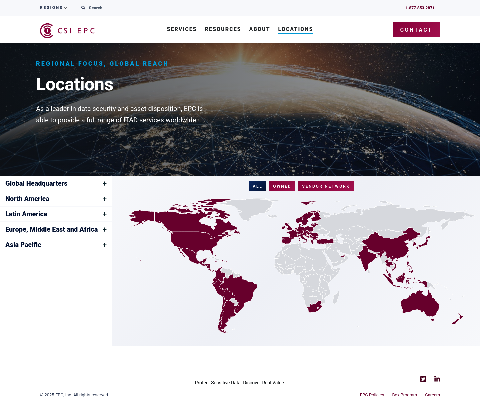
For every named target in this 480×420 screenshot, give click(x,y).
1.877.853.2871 (420, 8)
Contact (416, 30)
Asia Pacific (23, 245)
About (259, 29)
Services (182, 29)
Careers (432, 394)
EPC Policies (372, 394)
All (257, 186)
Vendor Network (326, 186)
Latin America (26, 214)
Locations (295, 29)
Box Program (404, 394)
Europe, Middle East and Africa (51, 229)
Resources (223, 29)
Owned (282, 186)
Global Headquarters (36, 183)
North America (27, 199)
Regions (51, 8)
